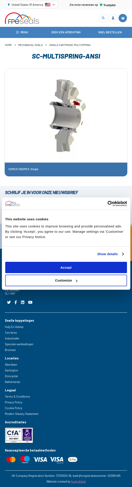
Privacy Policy (13, 402)
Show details (107, 254)
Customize (66, 280)
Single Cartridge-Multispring (70, 44)
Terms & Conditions (17, 396)
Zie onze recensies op (92, 5)
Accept (65, 267)
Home (8, 44)
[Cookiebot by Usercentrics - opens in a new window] (107, 204)
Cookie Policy (13, 408)
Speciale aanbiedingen (19, 344)
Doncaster (11, 376)
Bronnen (10, 350)
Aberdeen (11, 364)
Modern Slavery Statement (21, 414)
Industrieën (12, 338)
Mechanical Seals (30, 44)
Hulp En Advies (14, 327)
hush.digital (78, 481)
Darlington (11, 370)
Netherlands (12, 382)
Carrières (11, 332)
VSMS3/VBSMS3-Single (23, 169)
